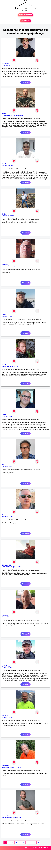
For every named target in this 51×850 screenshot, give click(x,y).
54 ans (12, 216)
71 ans (18, 767)
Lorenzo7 (5, 615)
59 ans (9, 617)
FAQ (26, 848)
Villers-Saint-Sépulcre (8, 767)
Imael (4, 164)
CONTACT (46, 848)
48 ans (8, 65)
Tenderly (5, 715)
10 (38, 842)
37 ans (19, 817)
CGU (30, 848)
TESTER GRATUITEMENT (25, 15)
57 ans (10, 667)
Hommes (5, 416)
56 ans (11, 416)
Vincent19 (5, 816)
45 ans (22, 115)
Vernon (4, 316)
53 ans (11, 717)
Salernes (5, 516)
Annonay (5, 717)
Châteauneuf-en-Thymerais (10, 115)
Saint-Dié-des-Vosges (8, 567)
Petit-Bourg (5, 216)
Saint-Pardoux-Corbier (9, 817)
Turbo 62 (5, 264)
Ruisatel (4, 515)
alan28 (4, 114)
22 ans (11, 165)
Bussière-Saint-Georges (9, 266)
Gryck (4, 414)
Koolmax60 (5, 766)
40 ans (16, 366)
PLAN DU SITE (37, 848)
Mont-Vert (5, 466)
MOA (3, 465)
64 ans (20, 266)
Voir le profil (25, 82)
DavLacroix (5, 63)
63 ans (18, 567)
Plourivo (4, 667)
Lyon (3, 65)
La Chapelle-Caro (7, 366)
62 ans (10, 316)
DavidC (4, 364)
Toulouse (5, 165)
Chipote (4, 665)
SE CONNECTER (25, 20)
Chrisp (4, 214)
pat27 (4, 314)
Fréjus (4, 617)
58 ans (11, 516)
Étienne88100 (6, 565)
